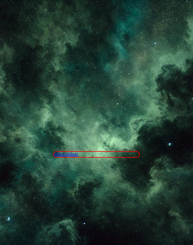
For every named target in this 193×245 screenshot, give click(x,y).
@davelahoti (66, 154)
